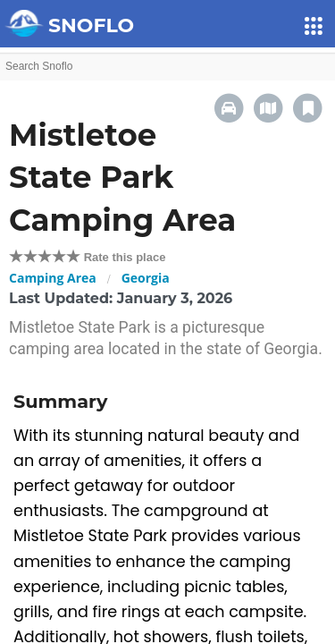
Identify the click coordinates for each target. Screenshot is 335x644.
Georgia (145, 277)
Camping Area (52, 277)
